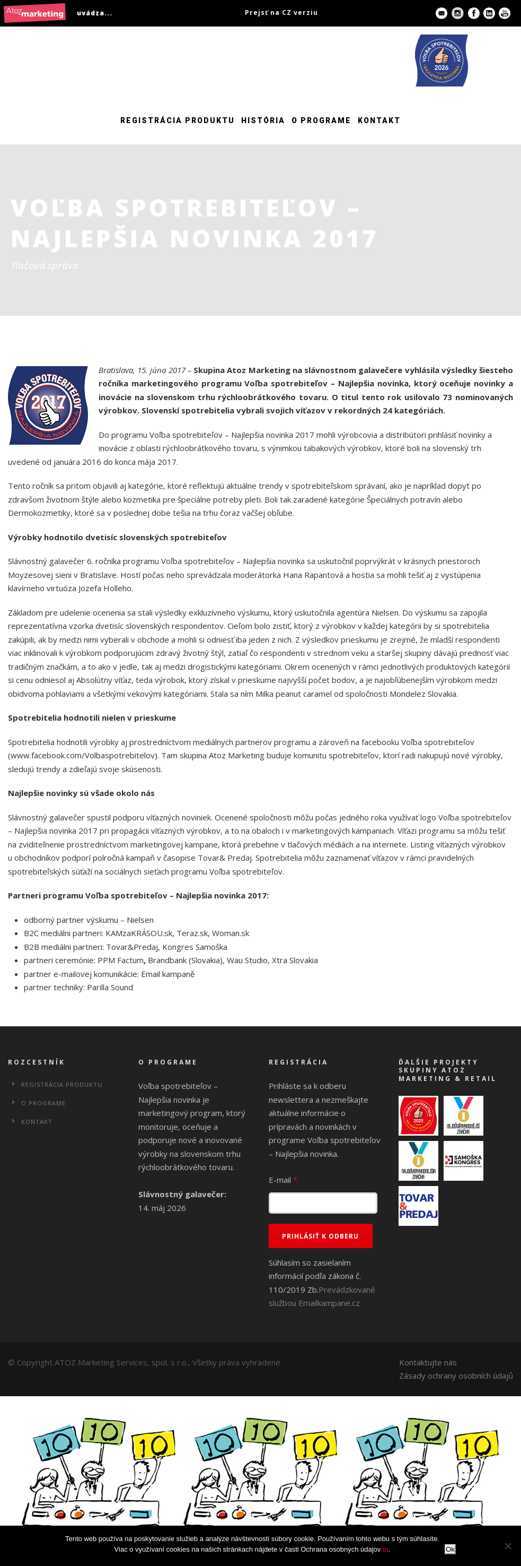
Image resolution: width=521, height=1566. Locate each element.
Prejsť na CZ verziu (281, 12)
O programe (321, 120)
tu (385, 1549)
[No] (507, 1546)
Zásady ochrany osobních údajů (456, 1375)
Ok (450, 1549)
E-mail (283, 1179)
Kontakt (379, 120)
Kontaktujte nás (428, 1362)
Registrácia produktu (177, 120)
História (263, 120)
